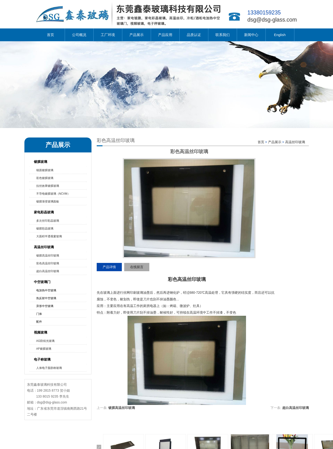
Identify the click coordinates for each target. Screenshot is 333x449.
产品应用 (165, 35)
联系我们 (222, 35)
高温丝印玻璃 (44, 247)
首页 (50, 35)
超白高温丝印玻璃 (47, 271)
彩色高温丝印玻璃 (47, 263)
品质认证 (194, 35)
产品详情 (109, 267)
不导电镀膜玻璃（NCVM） (53, 193)
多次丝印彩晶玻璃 (47, 220)
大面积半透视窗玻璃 (49, 236)
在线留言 (136, 267)
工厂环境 (108, 35)
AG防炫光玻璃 (45, 341)
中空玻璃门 (42, 282)
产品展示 (136, 35)
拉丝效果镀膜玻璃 (47, 186)
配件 (39, 321)
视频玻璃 (40, 332)
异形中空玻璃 (44, 306)
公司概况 (79, 35)
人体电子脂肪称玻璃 (49, 368)
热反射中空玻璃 (46, 298)
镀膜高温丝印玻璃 (47, 255)
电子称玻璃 (42, 359)
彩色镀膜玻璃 (44, 178)
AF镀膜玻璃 (43, 348)
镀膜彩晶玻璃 (44, 228)
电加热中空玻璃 (46, 290)
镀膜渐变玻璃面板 (47, 201)
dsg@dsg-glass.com (272, 20)
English (280, 35)
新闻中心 (251, 35)
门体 (39, 314)
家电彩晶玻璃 (44, 212)
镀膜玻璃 (40, 162)
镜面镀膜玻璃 (44, 170)
